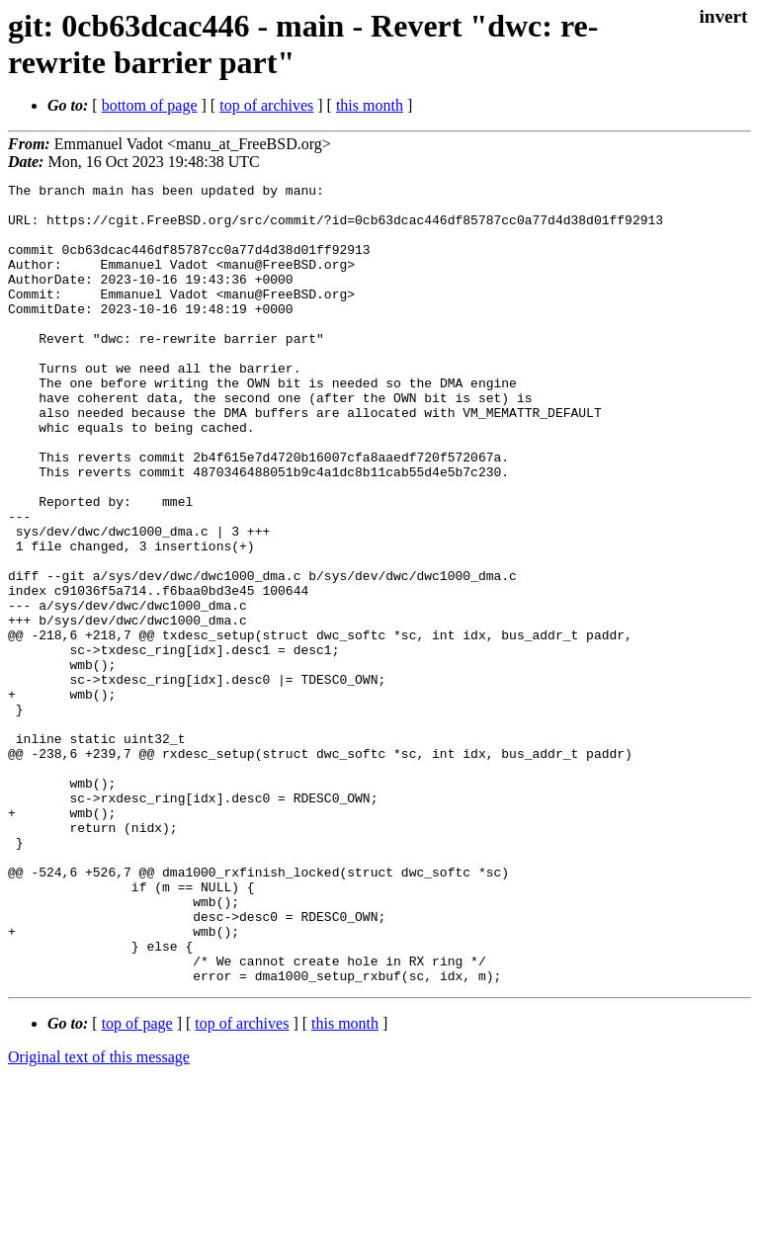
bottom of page (150, 105)
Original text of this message (99, 1217)
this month (369, 105)
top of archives (266, 105)
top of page (137, 1183)
